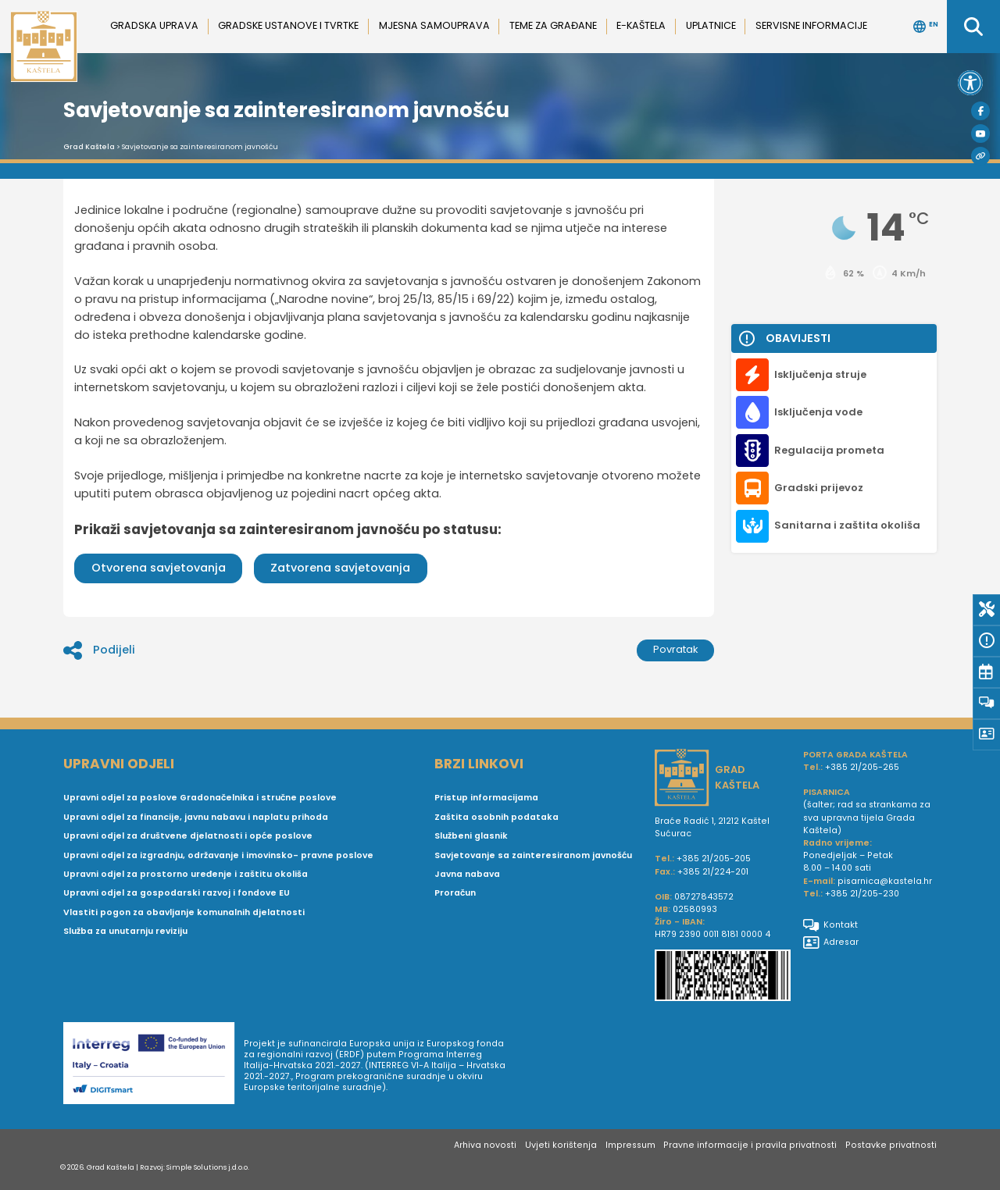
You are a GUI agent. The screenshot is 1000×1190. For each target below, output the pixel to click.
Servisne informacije (811, 25)
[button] (970, 82)
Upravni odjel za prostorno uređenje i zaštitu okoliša (185, 874)
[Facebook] (980, 111)
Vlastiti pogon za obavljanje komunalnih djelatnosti (184, 912)
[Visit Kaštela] (980, 156)
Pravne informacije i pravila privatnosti (750, 1145)
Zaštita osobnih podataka (496, 817)
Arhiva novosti (485, 1145)
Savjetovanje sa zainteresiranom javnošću (533, 855)
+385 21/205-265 (862, 767)
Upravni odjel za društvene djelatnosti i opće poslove (187, 836)
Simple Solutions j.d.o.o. (207, 1167)
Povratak (675, 649)
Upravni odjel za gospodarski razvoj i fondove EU (176, 893)
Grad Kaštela (89, 146)
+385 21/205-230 (862, 894)
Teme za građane (553, 25)
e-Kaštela (641, 25)
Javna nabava (467, 874)
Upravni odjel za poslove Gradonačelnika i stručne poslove (200, 797)
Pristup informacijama (486, 797)
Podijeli (99, 650)
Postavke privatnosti (891, 1145)
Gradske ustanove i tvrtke (288, 25)
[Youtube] (980, 133)
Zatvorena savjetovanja (340, 567)
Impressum (630, 1145)
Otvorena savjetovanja (158, 567)
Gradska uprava (154, 25)
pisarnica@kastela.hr (885, 881)
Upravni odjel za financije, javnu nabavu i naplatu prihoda (195, 817)
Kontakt (830, 925)
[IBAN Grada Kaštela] (723, 977)
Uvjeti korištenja (561, 1145)
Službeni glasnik (471, 836)
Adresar (831, 942)
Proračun (455, 893)
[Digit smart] (153, 1066)
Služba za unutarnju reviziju (125, 931)
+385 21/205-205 (714, 858)
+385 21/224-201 (712, 872)
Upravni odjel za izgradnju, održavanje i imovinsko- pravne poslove (218, 855)
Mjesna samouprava (434, 25)
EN (925, 26)
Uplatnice (711, 25)
